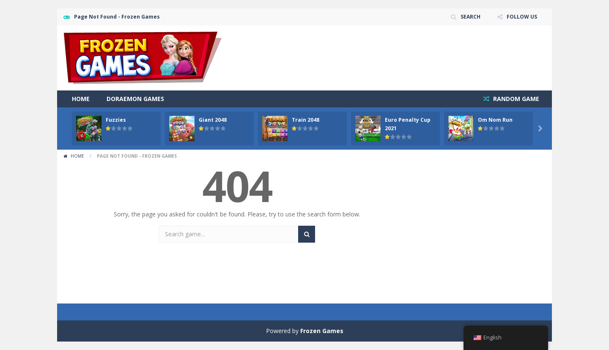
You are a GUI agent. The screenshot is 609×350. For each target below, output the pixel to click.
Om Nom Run (495, 119)
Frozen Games (321, 331)
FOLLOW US (522, 16)
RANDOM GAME (515, 99)
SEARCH (470, 16)
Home (81, 99)
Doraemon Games (135, 99)
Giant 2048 (213, 119)
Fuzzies (116, 119)
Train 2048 (305, 119)
